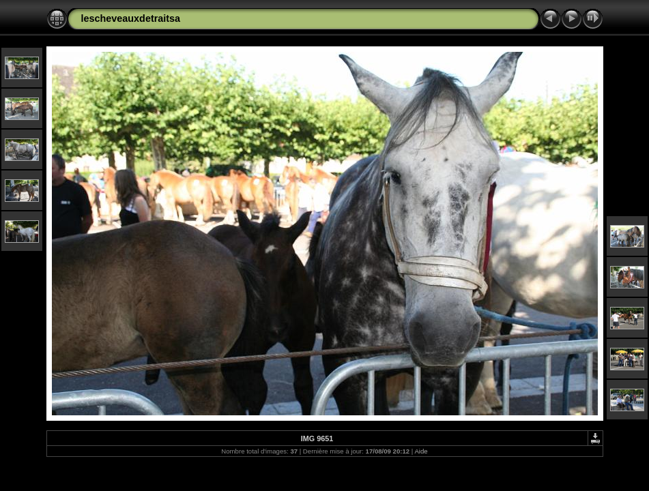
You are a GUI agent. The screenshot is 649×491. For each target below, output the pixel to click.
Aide (420, 451)
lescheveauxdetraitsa (131, 18)
